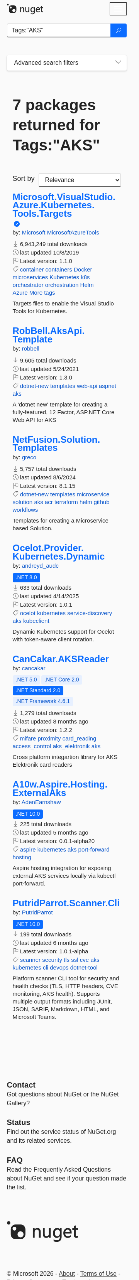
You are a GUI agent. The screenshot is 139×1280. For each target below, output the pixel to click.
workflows (25, 509)
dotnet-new (34, 386)
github (102, 502)
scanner (30, 959)
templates (62, 386)
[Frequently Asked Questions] (15, 1160)
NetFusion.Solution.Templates (56, 443)
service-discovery (89, 613)
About (67, 1273)
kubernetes (51, 613)
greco (29, 457)
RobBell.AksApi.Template (49, 335)
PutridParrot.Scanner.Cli (66, 903)
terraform (66, 502)
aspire (28, 849)
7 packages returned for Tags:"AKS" (56, 124)
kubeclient (36, 620)
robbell (30, 348)
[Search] (118, 30)
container (32, 269)
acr (49, 502)
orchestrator (28, 285)
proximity (49, 738)
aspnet (107, 386)
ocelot (28, 613)
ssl (74, 959)
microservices (30, 277)
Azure (20, 292)
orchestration (62, 285)
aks (17, 393)
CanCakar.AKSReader (61, 659)
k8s (85, 277)
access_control (32, 746)
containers (59, 269)
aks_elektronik (71, 746)
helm (86, 502)
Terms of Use (98, 1273)
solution (23, 502)
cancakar (34, 668)
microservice (93, 494)
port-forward (94, 849)
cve (84, 959)
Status (19, 1122)
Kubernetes (64, 277)
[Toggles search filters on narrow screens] (118, 63)
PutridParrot (37, 912)
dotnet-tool (84, 967)
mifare (28, 738)
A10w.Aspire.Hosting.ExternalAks (60, 788)
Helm (87, 285)
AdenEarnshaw (41, 802)
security (52, 959)
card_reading (80, 738)
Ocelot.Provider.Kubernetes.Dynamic (59, 552)
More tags (42, 292)
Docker (83, 269)
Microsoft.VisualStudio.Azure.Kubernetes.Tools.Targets (64, 205)
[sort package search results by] (80, 180)
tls (67, 959)
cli (45, 967)
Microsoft (34, 232)
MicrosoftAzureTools (73, 232)
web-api (87, 386)
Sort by (24, 178)
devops (59, 967)
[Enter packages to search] (59, 30)
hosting (22, 857)
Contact (21, 1085)
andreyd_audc (40, 565)
